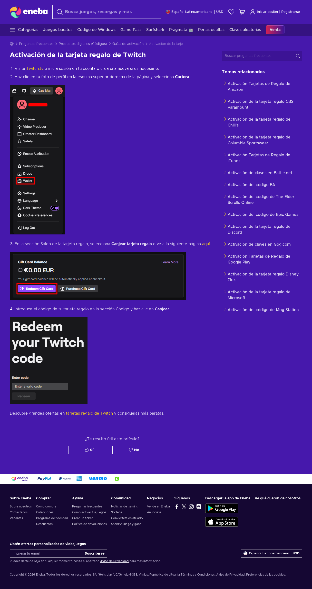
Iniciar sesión (264, 12)
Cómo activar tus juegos (89, 512)
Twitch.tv (34, 69)
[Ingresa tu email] (46, 553)
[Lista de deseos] (231, 12)
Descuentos (44, 524)
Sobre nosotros (21, 506)
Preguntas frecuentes (36, 44)
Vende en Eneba (158, 506)
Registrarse (290, 12)
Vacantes (16, 518)
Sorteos (116, 512)
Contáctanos (19, 512)
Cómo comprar (47, 506)
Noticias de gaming (124, 506)
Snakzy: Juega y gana (126, 524)
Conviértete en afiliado (127, 518)
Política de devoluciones (89, 524)
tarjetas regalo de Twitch (89, 413)
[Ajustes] (195, 12)
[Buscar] (106, 12)
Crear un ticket (82, 518)
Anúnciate (154, 512)
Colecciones (44, 512)
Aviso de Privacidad (114, 561)
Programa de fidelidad (52, 518)
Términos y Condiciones (198, 574)
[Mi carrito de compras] (242, 12)
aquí (206, 244)
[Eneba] (29, 12)
